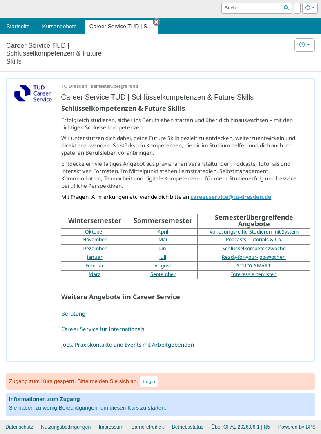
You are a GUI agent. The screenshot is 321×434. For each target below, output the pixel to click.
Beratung (73, 313)
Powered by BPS (297, 427)
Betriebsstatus (187, 427)
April (163, 231)
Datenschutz (19, 427)
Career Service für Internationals (102, 329)
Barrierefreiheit (147, 427)
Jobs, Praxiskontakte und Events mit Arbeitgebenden (127, 344)
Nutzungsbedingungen (66, 427)
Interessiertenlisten (254, 274)
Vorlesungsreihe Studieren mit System (254, 231)
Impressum (111, 427)
